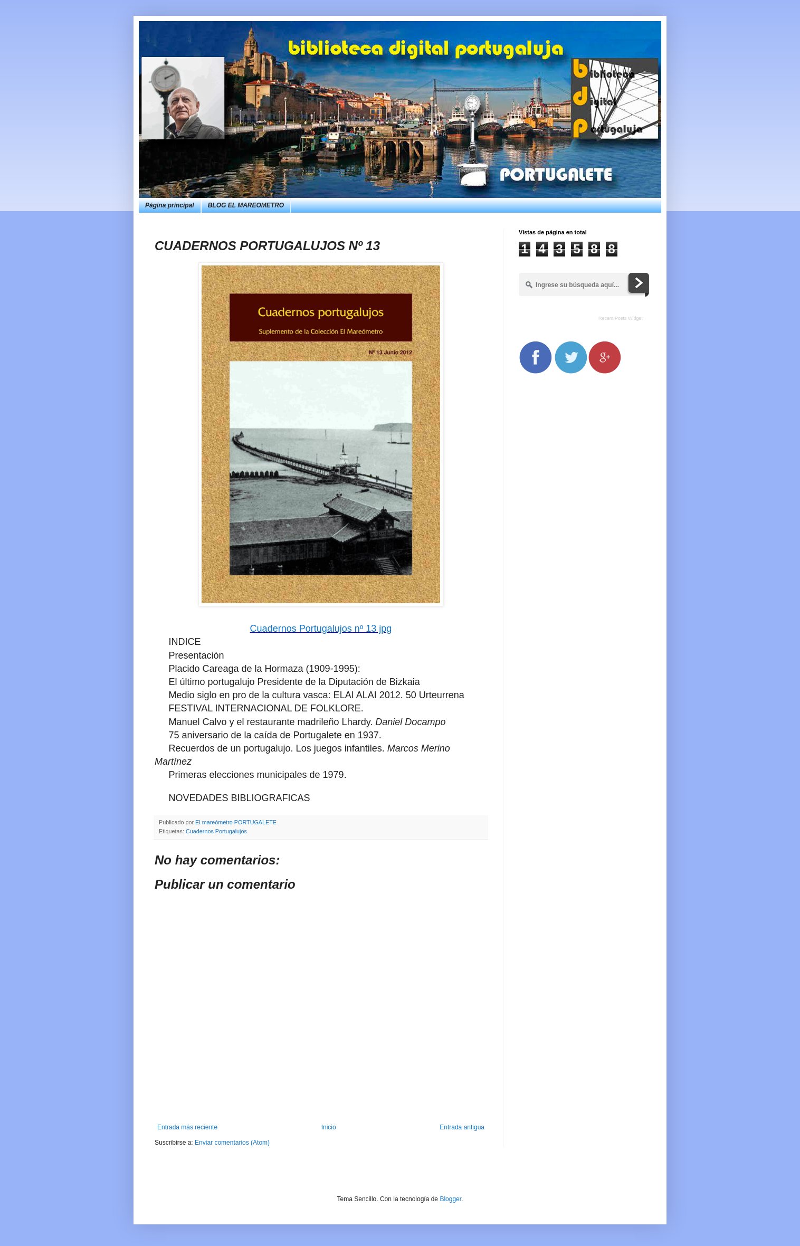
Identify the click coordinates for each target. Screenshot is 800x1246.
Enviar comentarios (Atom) (232, 1142)
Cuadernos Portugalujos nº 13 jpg (321, 628)
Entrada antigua (462, 1127)
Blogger (450, 1199)
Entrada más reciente (187, 1127)
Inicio (328, 1127)
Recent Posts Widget (620, 318)
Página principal (169, 205)
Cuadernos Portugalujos (216, 831)
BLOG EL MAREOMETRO (246, 205)
